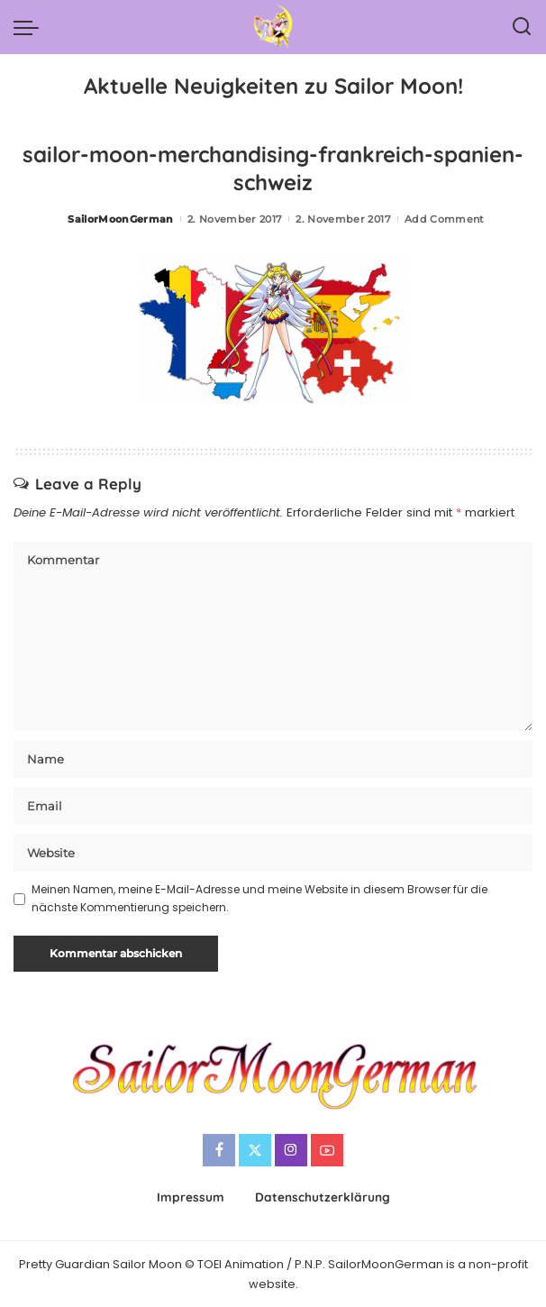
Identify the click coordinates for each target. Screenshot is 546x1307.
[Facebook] (219, 1150)
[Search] (521, 27)
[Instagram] (291, 1150)
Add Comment (445, 219)
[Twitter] (255, 1150)
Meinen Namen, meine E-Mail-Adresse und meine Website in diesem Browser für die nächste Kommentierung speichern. (259, 898)
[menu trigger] (31, 27)
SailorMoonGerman (121, 219)
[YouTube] (327, 1150)
